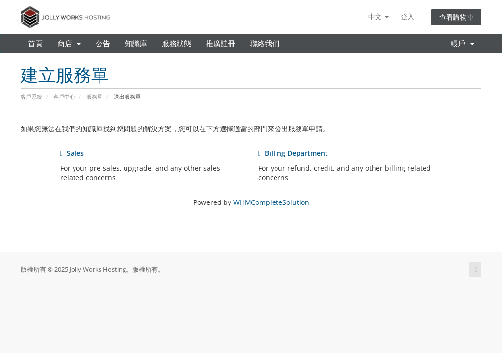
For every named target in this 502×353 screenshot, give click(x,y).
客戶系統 (31, 96)
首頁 (35, 43)
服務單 (94, 96)
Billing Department (293, 153)
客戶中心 (64, 96)
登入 (407, 16)
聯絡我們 (264, 43)
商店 (69, 43)
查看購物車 (456, 17)
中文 (378, 16)
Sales (72, 153)
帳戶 (462, 43)
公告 (103, 43)
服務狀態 (176, 43)
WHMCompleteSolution (271, 202)
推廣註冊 (220, 43)
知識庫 (136, 43)
